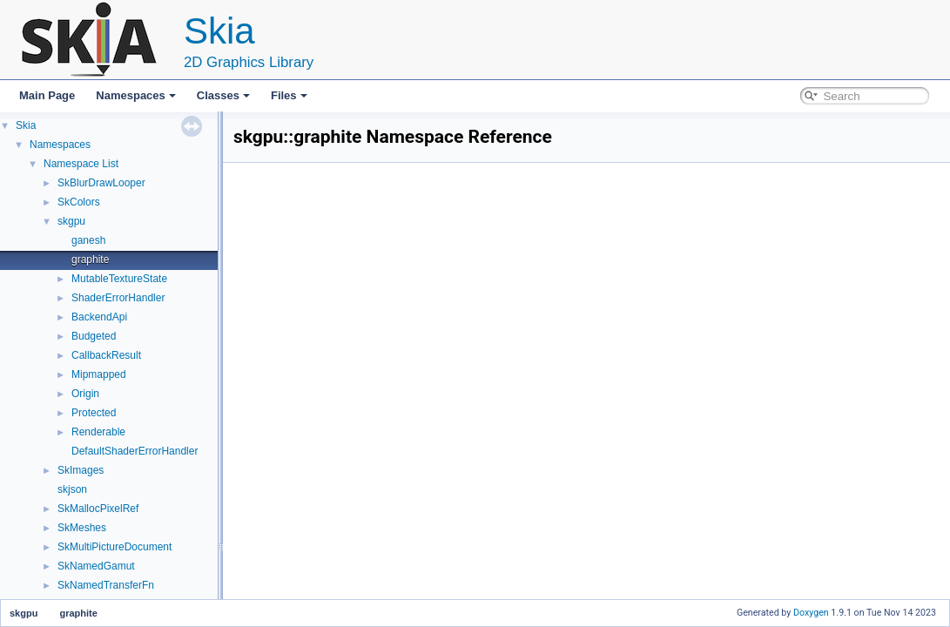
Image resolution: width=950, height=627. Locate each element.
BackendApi (99, 317)
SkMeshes (81, 528)
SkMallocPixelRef (97, 508)
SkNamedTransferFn (105, 585)
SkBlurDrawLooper (101, 183)
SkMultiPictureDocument (114, 547)
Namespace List (81, 164)
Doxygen (811, 612)
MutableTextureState (119, 279)
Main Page (47, 95)
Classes (223, 95)
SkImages (80, 470)
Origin (85, 394)
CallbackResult (106, 355)
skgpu (71, 221)
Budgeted (93, 336)
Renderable (98, 432)
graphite (90, 259)
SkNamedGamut (96, 566)
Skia (26, 125)
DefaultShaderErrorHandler (134, 451)
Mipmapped (98, 374)
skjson (72, 489)
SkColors (78, 202)
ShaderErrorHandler (118, 298)
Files (289, 95)
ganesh (88, 240)
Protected (93, 413)
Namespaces (136, 95)
